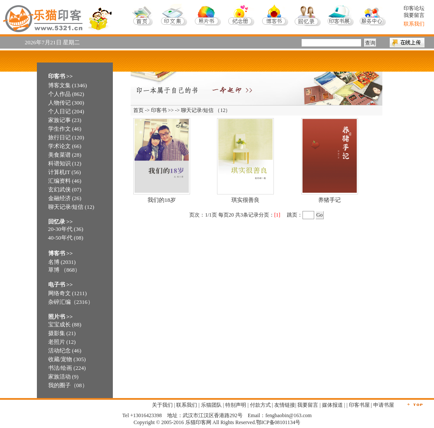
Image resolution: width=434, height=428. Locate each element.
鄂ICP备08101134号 (278, 422)
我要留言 (414, 15)
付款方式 (260, 405)
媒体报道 (332, 405)
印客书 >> (162, 110)
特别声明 (235, 405)
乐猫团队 (211, 405)
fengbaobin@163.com (288, 415)
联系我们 (186, 405)
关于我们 (162, 405)
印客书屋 (359, 405)
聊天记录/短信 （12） (205, 110)
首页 (138, 110)
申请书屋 (383, 405)
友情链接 (284, 405)
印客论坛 (414, 8)
